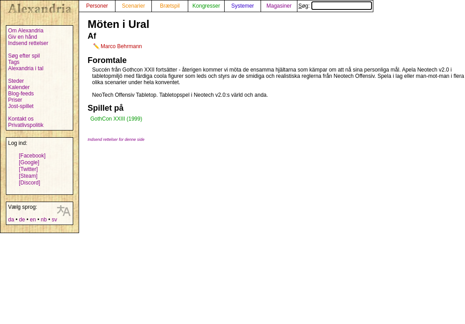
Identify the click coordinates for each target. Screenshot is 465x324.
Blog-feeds (21, 93)
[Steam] (28, 176)
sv (54, 219)
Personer (97, 6)
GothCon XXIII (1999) (116, 119)
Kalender (19, 87)
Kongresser (206, 6)
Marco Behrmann (121, 46)
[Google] (29, 162)
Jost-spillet (21, 106)
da (11, 219)
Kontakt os (21, 119)
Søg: (335, 6)
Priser (15, 100)
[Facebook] (32, 156)
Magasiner (279, 6)
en (32, 219)
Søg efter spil (24, 56)
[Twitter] (28, 169)
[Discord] (29, 183)
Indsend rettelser (28, 43)
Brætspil (170, 6)
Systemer (242, 6)
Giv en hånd (22, 37)
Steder (16, 81)
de (22, 219)
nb (44, 219)
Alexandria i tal (26, 68)
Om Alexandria (26, 30)
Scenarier (133, 6)
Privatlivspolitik (26, 125)
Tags (13, 62)
